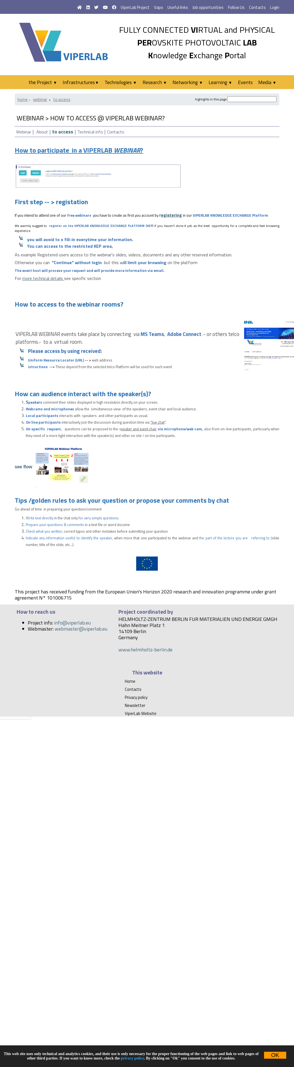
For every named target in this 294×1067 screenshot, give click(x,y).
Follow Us (236, 7)
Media (267, 82)
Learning (220, 82)
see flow (23, 466)
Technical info (90, 131)
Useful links (178, 7)
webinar (40, 99)
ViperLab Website (140, 713)
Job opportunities (208, 7)
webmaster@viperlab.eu (81, 629)
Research (155, 82)
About (42, 131)
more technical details (42, 278)
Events (245, 82)
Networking (188, 82)
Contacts (257, 7)
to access (61, 99)
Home (22, 99)
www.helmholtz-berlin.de (145, 649)
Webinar (23, 131)
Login (274, 7)
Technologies (121, 82)
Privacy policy (136, 697)
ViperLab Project (135, 7)
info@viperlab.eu (72, 622)
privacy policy (132, 1058)
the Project (43, 82)
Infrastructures (81, 82)
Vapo (158, 7)
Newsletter (135, 705)
